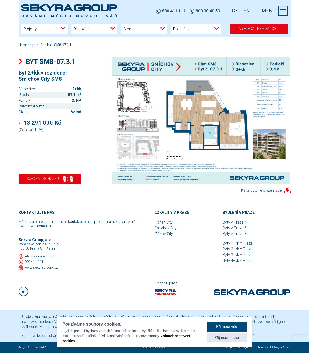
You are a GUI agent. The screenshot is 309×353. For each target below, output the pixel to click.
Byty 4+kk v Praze (238, 260)
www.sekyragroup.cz (41, 267)
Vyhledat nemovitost (259, 29)
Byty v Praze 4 (235, 222)
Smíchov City (166, 228)
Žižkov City (164, 233)
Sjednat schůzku (50, 179)
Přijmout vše (226, 327)
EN (246, 11)
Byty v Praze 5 (235, 228)
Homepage (27, 45)
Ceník (45, 45)
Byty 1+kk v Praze (238, 243)
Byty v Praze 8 (235, 233)
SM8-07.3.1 (62, 45)
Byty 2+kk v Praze (238, 249)
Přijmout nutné (226, 338)
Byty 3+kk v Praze (238, 254)
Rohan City (164, 222)
